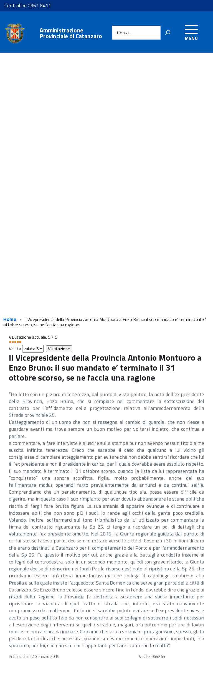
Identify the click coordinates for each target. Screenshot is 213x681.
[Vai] (167, 33)
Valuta (15, 348)
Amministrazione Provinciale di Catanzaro (71, 33)
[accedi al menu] (191, 32)
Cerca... (124, 32)
